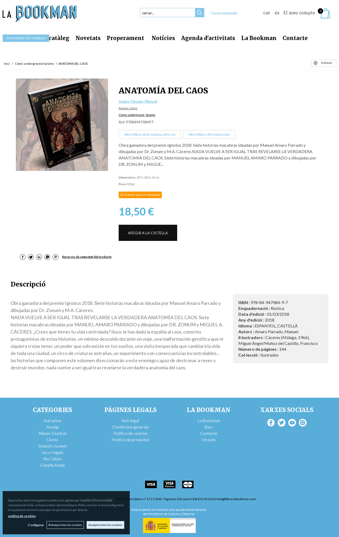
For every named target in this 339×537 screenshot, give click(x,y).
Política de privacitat (130, 439)
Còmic (52, 439)
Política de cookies (130, 433)
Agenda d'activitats (208, 38)
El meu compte (299, 12)
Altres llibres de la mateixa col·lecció (149, 134)
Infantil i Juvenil (52, 445)
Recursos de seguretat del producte (86, 256)
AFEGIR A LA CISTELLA (148, 233)
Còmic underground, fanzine (137, 114)
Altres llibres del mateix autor (209, 134)
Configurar (36, 525)
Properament (126, 38)
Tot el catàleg (50, 38)
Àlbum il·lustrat (52, 433)
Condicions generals (130, 426)
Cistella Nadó (52, 464)
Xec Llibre (52, 458)
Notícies (163, 38)
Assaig (52, 426)
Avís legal (130, 420)
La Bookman (258, 38)
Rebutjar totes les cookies (65, 524)
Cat (266, 13)
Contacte (295, 38)
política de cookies (22, 516)
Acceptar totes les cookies (105, 524)
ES (277, 13)
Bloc (208, 426)
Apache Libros (128, 108)
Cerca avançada (224, 13)
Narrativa (52, 420)
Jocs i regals (52, 452)
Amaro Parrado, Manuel (138, 101)
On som (209, 439)
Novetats (88, 38)
